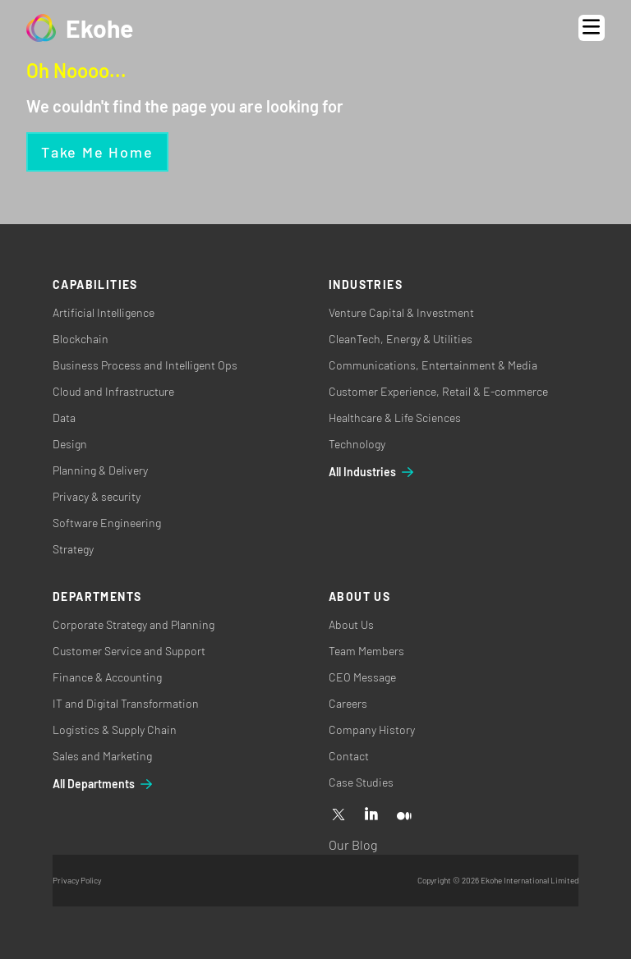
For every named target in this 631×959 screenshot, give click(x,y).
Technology (357, 444)
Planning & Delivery (100, 470)
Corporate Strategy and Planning (133, 624)
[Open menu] (591, 28)
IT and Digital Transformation (126, 703)
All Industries (372, 472)
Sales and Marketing (102, 756)
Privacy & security (96, 496)
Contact (349, 756)
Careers (348, 703)
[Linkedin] (371, 815)
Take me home (97, 152)
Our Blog (353, 844)
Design (70, 444)
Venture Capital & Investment (401, 312)
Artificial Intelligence (103, 312)
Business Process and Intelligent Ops (145, 365)
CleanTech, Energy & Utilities (400, 339)
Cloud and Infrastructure (113, 391)
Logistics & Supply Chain (115, 729)
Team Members (366, 651)
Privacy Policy (77, 880)
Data (64, 417)
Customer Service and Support (129, 651)
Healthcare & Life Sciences (395, 417)
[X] (338, 815)
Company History (372, 729)
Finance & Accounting (107, 677)
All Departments (103, 784)
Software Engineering (107, 523)
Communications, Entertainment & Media (433, 365)
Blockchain (80, 339)
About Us (351, 624)
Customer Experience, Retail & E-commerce (438, 391)
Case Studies (361, 782)
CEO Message (362, 677)
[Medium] (404, 815)
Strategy (73, 549)
